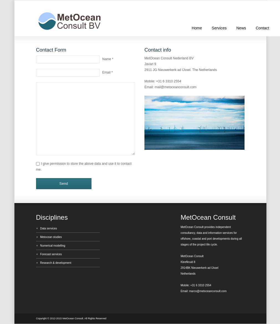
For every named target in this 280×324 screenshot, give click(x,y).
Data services (48, 228)
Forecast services (51, 254)
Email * (107, 72)
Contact (262, 28)
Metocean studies (51, 237)
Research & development (55, 262)
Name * (107, 59)
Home (197, 28)
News (241, 28)
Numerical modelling (52, 245)
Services (219, 28)
